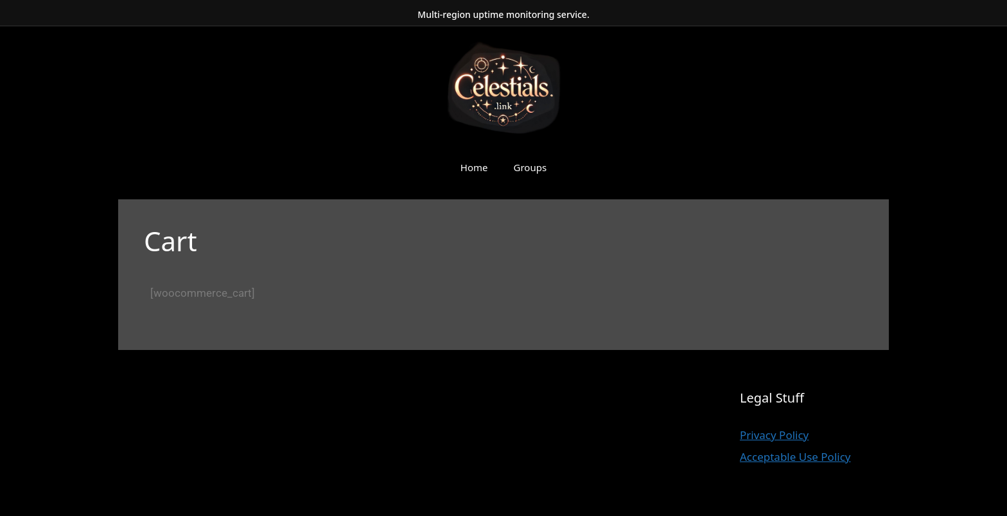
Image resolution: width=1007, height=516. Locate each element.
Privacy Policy (774, 435)
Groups (530, 167)
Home (474, 167)
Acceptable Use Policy (795, 456)
